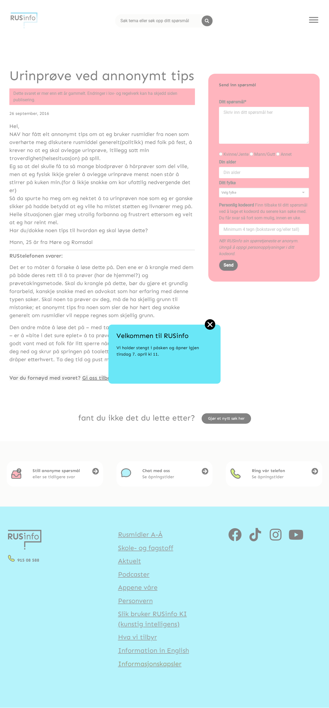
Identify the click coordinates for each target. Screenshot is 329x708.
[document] (164, 354)
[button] (210, 324)
